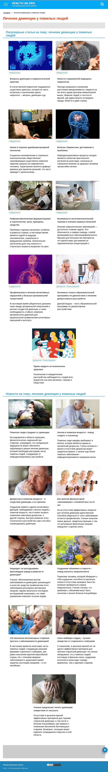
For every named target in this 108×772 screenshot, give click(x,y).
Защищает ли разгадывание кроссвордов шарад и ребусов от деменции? (27, 571)
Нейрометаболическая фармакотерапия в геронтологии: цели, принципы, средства (30, 222)
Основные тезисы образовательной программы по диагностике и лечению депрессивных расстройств (76, 295)
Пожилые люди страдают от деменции (29, 432)
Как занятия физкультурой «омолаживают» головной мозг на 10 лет (76, 502)
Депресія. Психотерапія (68, 286)
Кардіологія (14, 286)
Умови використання (13, 765)
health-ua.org (26, 4)
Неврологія (14, 72)
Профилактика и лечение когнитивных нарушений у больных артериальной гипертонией (29, 295)
